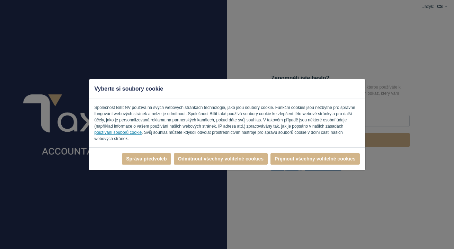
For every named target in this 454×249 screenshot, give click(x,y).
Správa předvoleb (146, 159)
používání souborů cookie (118, 132)
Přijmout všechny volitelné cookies (315, 159)
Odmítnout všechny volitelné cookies (221, 159)
